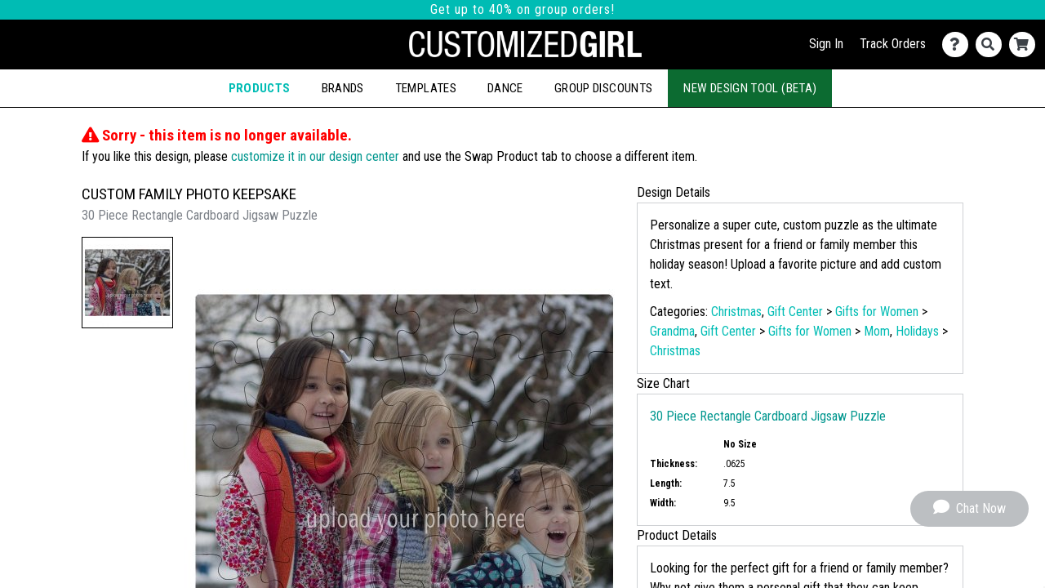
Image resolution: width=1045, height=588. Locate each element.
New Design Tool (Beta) (749, 88)
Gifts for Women (876, 311)
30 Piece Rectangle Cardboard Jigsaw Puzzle (768, 416)
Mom (877, 331)
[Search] (992, 44)
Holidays (917, 331)
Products (260, 88)
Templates (425, 88)
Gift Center (795, 311)
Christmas (736, 311)
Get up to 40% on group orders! (522, 9)
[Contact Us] (959, 44)
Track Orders (893, 43)
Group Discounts (603, 88)
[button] (127, 282)
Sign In (826, 43)
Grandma (672, 331)
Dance (505, 88)
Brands (343, 88)
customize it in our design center (315, 156)
